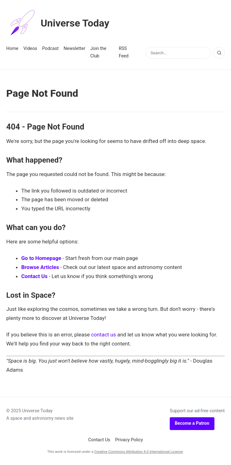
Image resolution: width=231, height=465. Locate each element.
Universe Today (57, 23)
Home (12, 48)
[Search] (219, 52)
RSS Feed (123, 52)
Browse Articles (40, 267)
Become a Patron (192, 423)
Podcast (50, 48)
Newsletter (74, 48)
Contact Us (34, 276)
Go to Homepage (41, 258)
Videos (30, 48)
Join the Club (98, 52)
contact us (103, 334)
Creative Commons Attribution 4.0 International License (138, 451)
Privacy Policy (129, 440)
